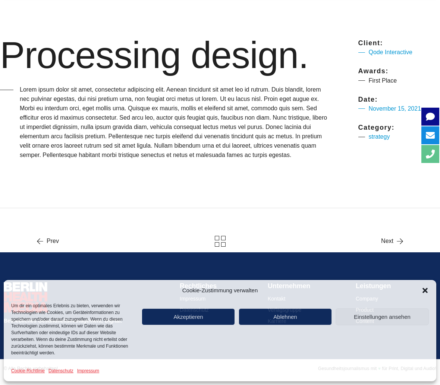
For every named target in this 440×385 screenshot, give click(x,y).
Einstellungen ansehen (382, 317)
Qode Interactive (390, 52)
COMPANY (184, 11)
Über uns (122, 11)
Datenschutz (60, 370)
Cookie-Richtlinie (28, 370)
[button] (425, 290)
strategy (379, 136)
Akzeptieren (188, 317)
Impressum (88, 370)
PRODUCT (245, 11)
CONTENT (305, 11)
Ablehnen (285, 317)
